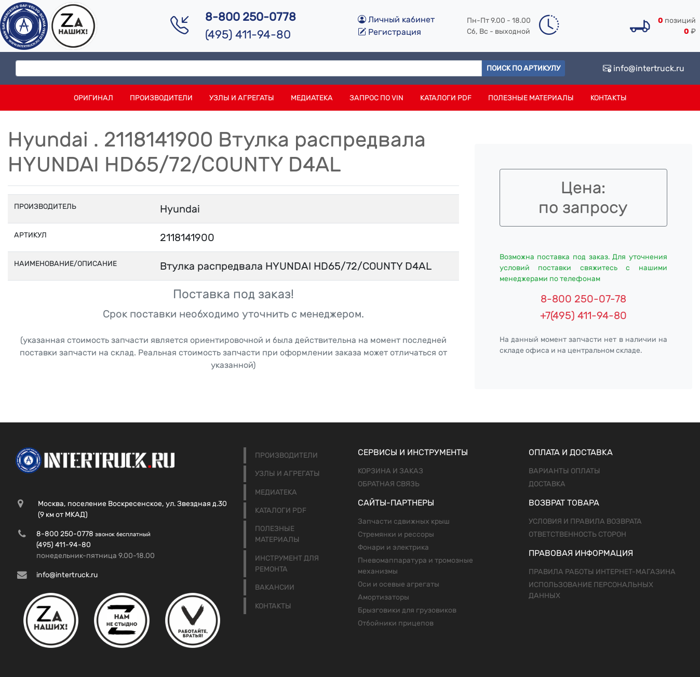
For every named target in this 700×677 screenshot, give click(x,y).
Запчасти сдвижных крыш (404, 521)
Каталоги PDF (446, 98)
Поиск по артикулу (523, 68)
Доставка (547, 484)
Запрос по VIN (376, 98)
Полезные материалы (531, 98)
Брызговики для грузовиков (407, 610)
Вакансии (274, 587)
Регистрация (389, 32)
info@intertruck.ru (643, 68)
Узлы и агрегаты (241, 98)
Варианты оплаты (564, 471)
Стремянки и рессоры (396, 534)
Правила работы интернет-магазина (602, 571)
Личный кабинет (396, 19)
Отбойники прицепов (396, 623)
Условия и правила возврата (585, 521)
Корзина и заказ (390, 471)
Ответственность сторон (577, 534)
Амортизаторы (383, 597)
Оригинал (93, 98)
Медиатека (312, 98)
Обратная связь (389, 484)
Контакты (608, 98)
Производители (161, 98)
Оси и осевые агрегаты (398, 584)
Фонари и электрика (393, 547)
